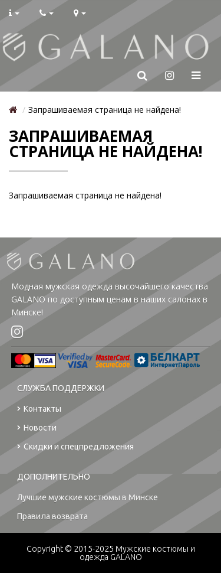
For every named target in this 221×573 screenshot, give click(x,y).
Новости (37, 428)
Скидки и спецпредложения (75, 447)
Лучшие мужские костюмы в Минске (87, 497)
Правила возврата (52, 516)
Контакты (39, 409)
